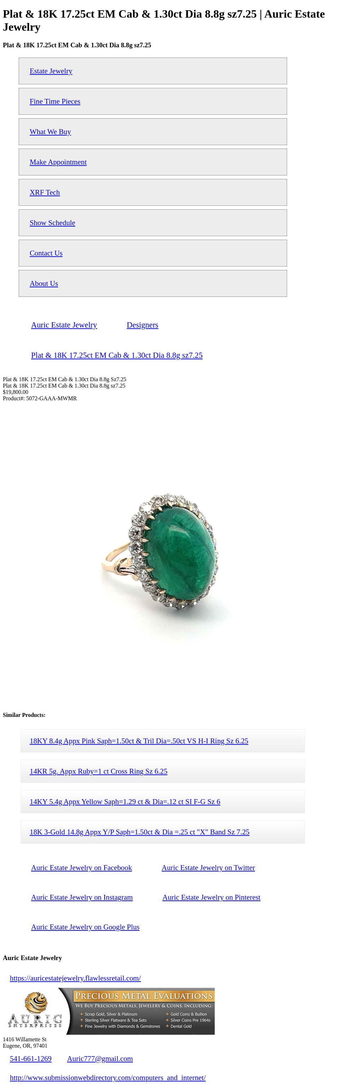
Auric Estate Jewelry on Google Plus (85, 927)
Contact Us (46, 253)
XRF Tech (45, 192)
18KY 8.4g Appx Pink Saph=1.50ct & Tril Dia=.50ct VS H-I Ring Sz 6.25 (139, 741)
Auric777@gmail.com (100, 1058)
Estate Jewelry (51, 71)
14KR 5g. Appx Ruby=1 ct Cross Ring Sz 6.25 (99, 771)
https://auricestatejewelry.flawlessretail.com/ (75, 978)
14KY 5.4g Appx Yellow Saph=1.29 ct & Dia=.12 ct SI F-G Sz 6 (125, 801)
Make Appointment (58, 162)
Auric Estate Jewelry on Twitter (208, 867)
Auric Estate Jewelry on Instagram (82, 897)
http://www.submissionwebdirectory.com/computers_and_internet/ (108, 1077)
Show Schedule (52, 222)
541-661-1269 (31, 1058)
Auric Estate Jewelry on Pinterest (212, 897)
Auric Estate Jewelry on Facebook (81, 867)
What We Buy (50, 131)
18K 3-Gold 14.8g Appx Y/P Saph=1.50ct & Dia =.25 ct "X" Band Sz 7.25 (140, 832)
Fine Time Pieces (55, 101)
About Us (44, 283)
